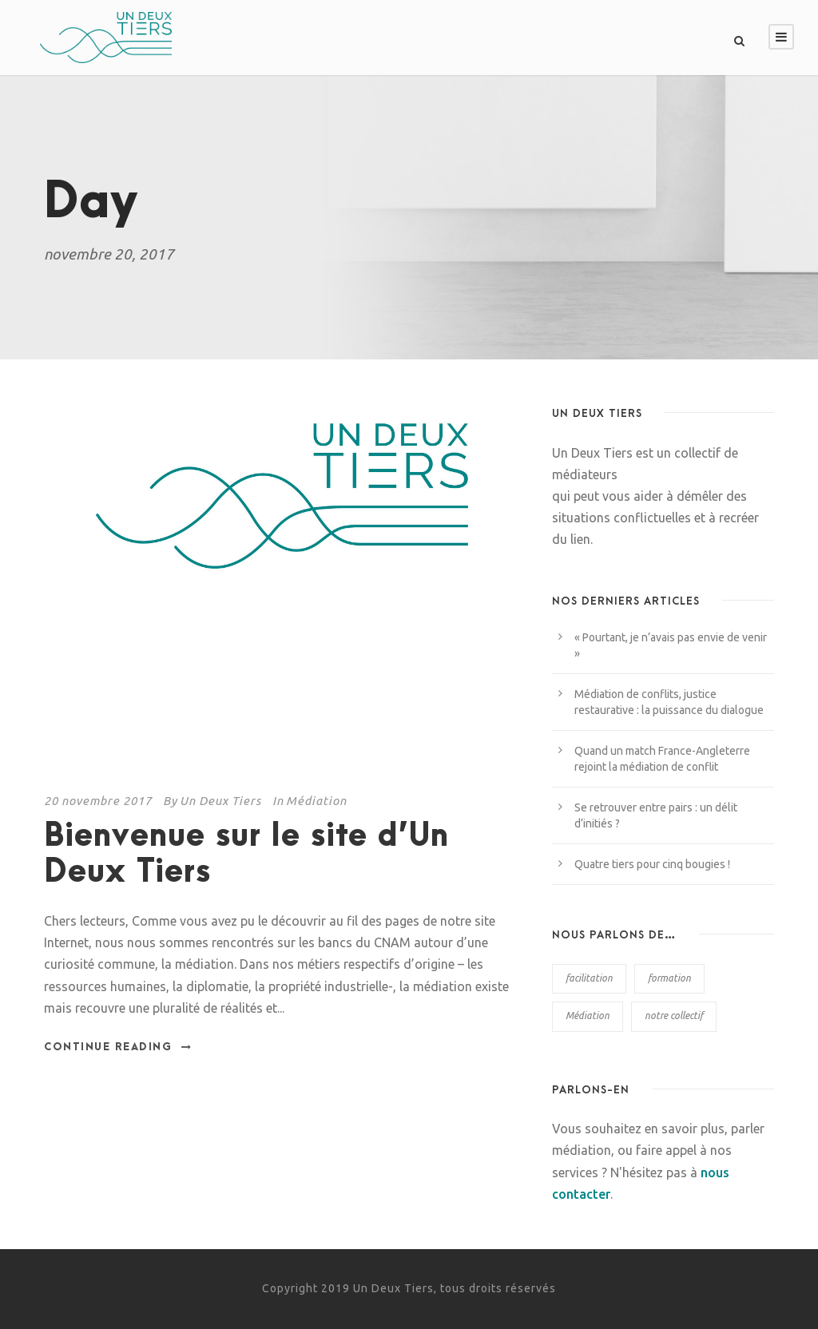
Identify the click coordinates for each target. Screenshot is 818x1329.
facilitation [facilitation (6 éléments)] (589, 978)
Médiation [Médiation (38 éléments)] (588, 1015)
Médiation (316, 800)
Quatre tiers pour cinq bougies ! (652, 864)
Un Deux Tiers (220, 800)
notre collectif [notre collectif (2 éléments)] (674, 1015)
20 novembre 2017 (98, 800)
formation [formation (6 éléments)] (669, 978)
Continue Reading (118, 1047)
